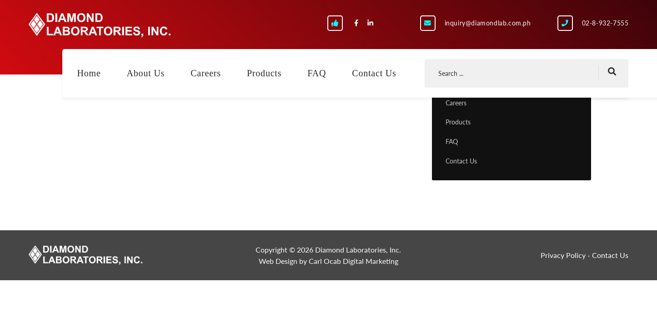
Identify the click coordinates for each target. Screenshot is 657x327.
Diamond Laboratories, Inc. (100, 25)
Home (89, 73)
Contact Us (374, 73)
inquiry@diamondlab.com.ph (488, 23)
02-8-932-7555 (605, 23)
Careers (206, 73)
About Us (146, 73)
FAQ (316, 73)
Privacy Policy (563, 255)
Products (264, 73)
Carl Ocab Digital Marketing (353, 261)
